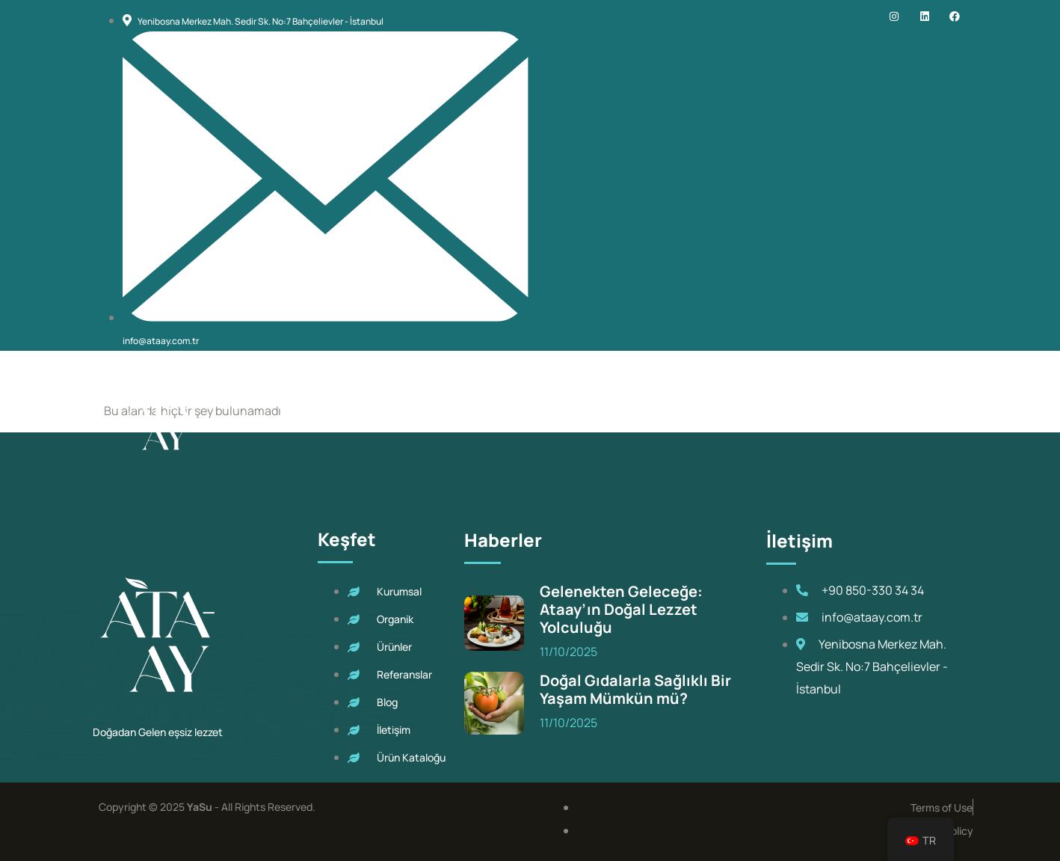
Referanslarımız (738, 416)
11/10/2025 (568, 651)
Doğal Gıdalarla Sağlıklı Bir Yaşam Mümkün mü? (635, 689)
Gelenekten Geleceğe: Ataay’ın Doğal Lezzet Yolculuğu (621, 609)
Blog (826, 416)
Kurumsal (398, 416)
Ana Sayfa (312, 416)
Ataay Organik (502, 416)
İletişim (889, 416)
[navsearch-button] (951, 417)
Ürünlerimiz (622, 416)
